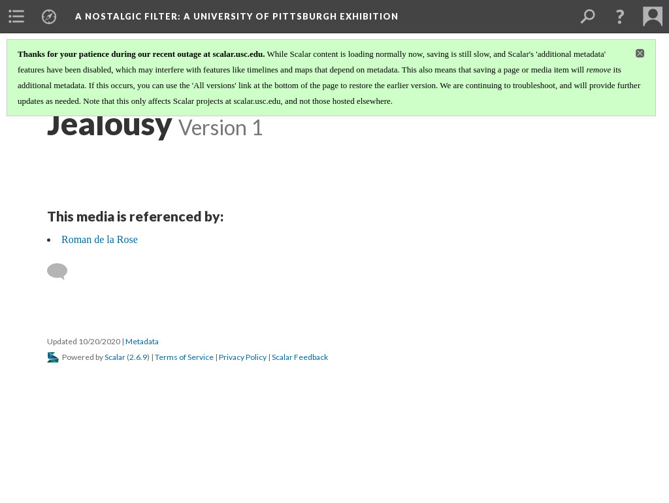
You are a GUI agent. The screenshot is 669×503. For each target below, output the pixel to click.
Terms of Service (184, 357)
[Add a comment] (63, 271)
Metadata (142, 341)
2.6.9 (138, 357)
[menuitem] (16, 16)
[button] (620, 16)
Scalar (115, 357)
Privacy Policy (243, 357)
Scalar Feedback (300, 357)
